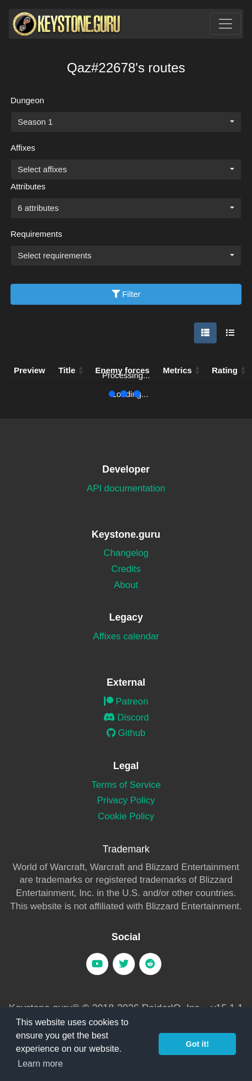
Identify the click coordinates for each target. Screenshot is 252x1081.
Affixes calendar (126, 636)
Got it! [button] (197, 1044)
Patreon (126, 701)
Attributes (28, 186)
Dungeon (27, 100)
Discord (126, 717)
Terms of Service (126, 785)
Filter (126, 294)
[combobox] (126, 122)
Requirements (36, 234)
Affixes (23, 147)
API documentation (126, 488)
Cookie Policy (126, 816)
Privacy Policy (126, 800)
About (126, 585)
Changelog (126, 553)
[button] (197, 370)
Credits (125, 569)
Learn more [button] (40, 1063)
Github (126, 733)
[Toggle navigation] (225, 24)
